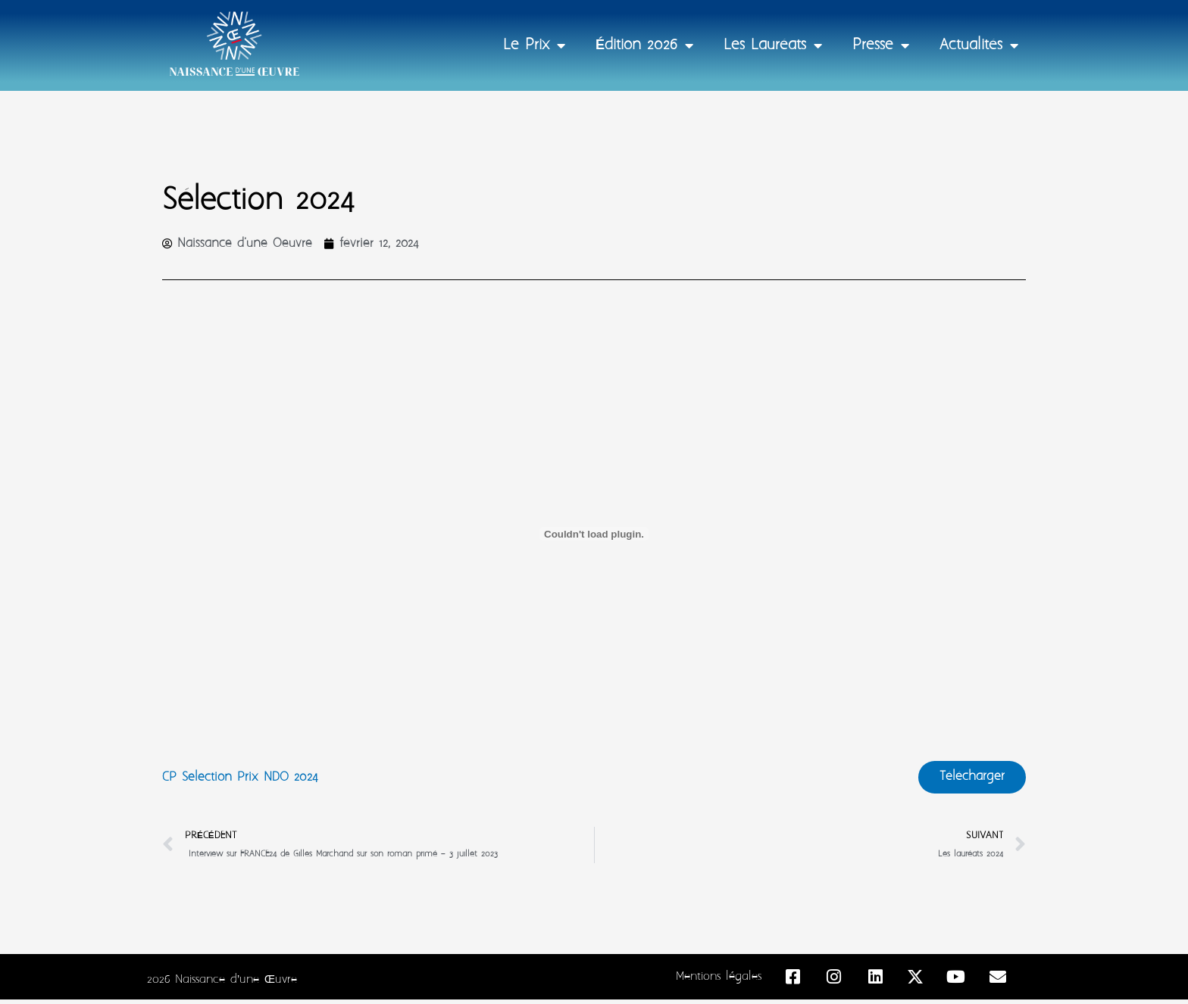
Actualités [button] (978, 45)
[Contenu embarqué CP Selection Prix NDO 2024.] (594, 534)
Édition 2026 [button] (644, 45)
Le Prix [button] (534, 45)
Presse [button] (880, 45)
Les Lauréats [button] (773, 45)
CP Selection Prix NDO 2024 (244, 779)
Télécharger (969, 779)
